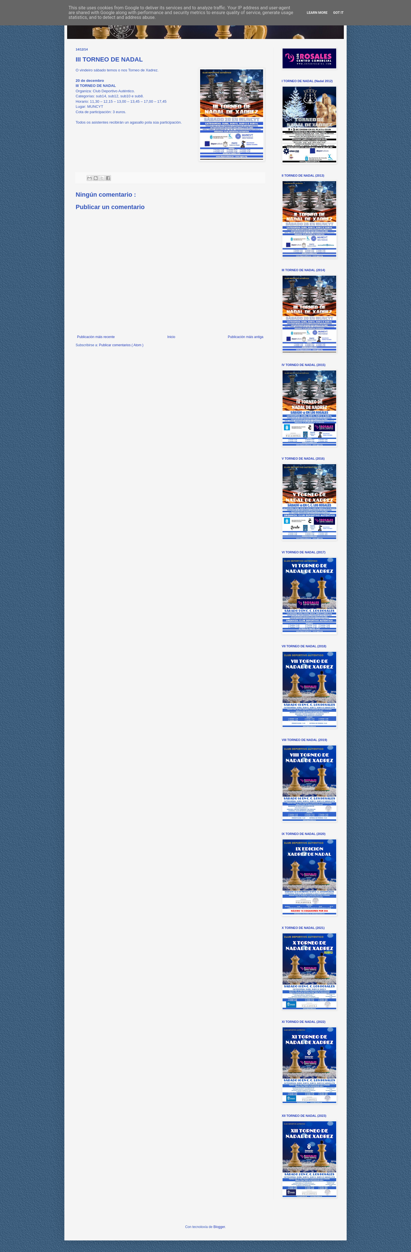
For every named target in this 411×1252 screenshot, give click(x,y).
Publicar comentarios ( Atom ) (121, 345)
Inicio (171, 337)
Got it (338, 13)
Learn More (317, 13)
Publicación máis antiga (245, 337)
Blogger (219, 1227)
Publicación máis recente (96, 337)
